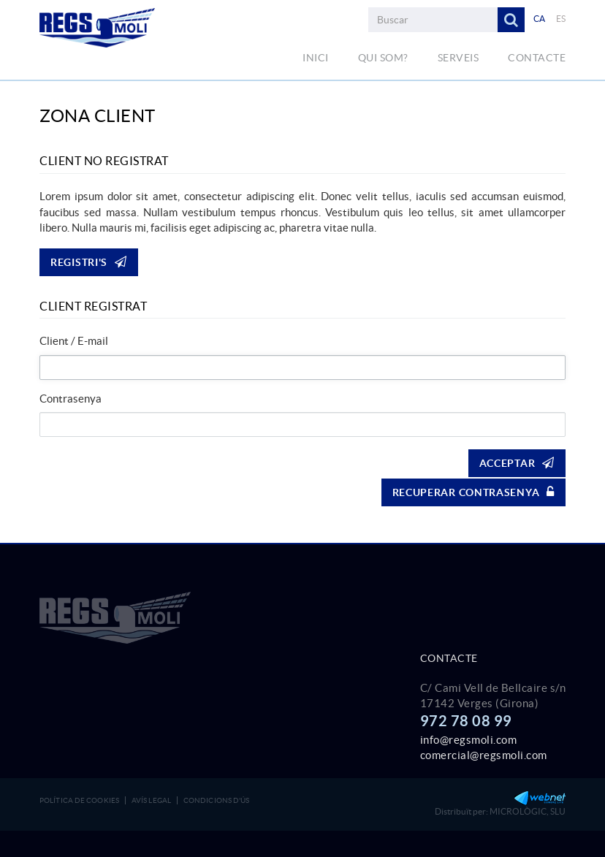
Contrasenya (70, 398)
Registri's (88, 262)
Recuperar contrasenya (473, 492)
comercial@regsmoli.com (483, 755)
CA (539, 18)
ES (561, 18)
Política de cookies (79, 800)
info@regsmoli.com (468, 740)
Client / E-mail (73, 341)
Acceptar (517, 463)
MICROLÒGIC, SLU (528, 811)
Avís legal (151, 800)
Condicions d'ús (216, 800)
